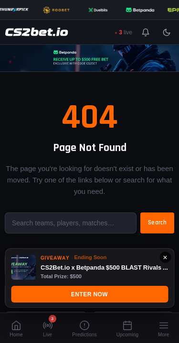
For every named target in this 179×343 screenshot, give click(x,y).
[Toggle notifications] (145, 32)
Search (157, 222)
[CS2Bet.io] (36, 32)
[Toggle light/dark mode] (166, 32)
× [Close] (165, 257)
